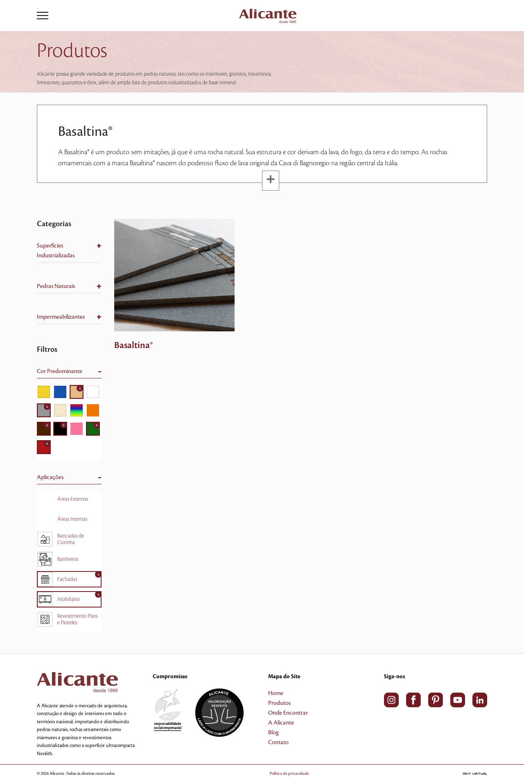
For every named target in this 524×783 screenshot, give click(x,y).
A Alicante (281, 723)
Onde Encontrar (288, 713)
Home (275, 693)
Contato (278, 742)
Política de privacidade (289, 773)
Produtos (279, 703)
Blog (273, 732)
